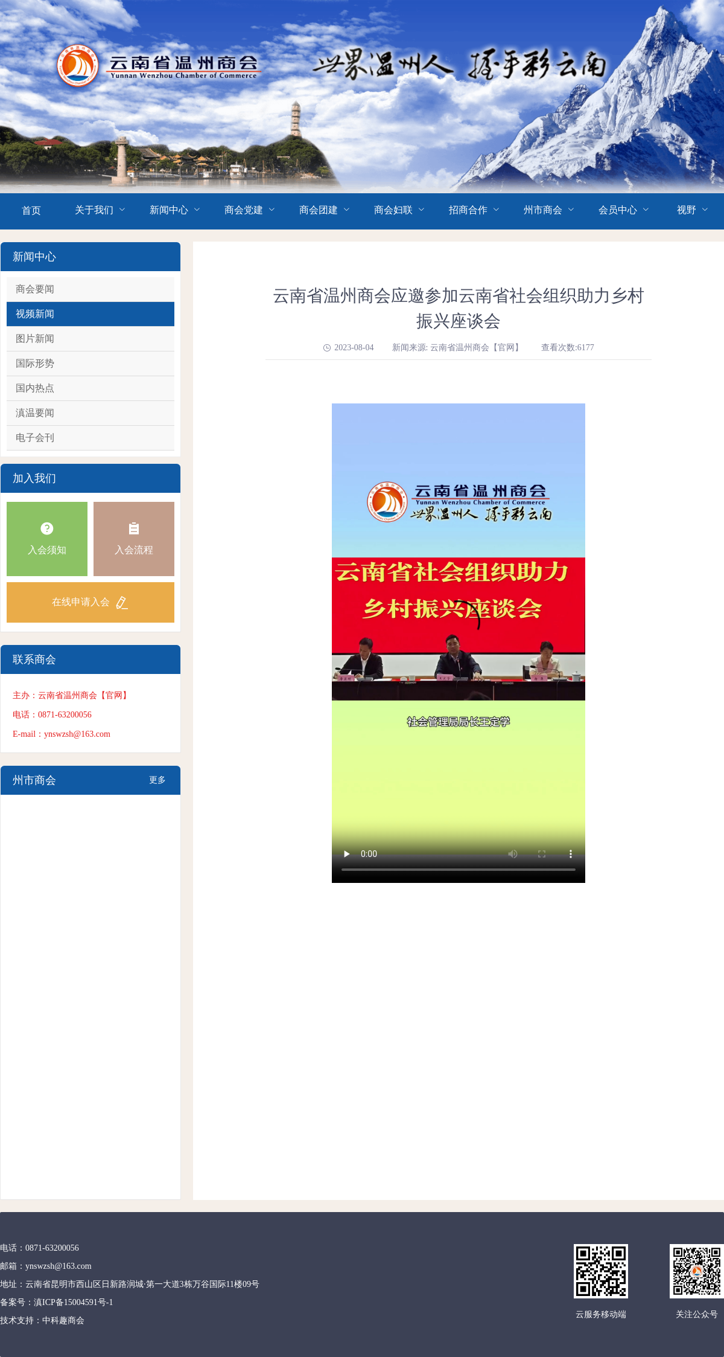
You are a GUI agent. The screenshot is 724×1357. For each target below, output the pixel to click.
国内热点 (35, 388)
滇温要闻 (35, 413)
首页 (31, 210)
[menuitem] (31, 211)
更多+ (157, 785)
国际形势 (35, 363)
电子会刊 (35, 437)
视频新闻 (35, 314)
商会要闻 (35, 289)
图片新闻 (35, 338)
